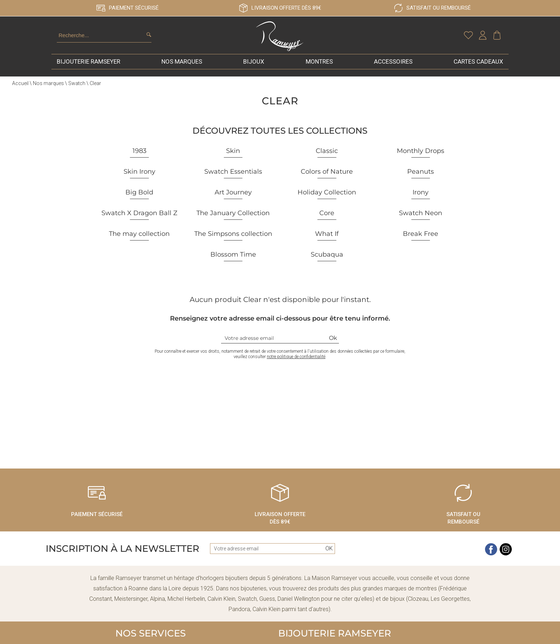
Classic (327, 159)
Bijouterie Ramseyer (88, 69)
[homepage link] (280, 41)
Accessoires (393, 69)
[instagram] (506, 561)
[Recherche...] (95, 39)
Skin (233, 159)
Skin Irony (139, 179)
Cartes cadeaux (478, 69)
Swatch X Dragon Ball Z (139, 221)
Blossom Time (233, 262)
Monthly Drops (420, 159)
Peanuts (420, 179)
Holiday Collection (327, 200)
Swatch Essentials (233, 179)
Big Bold (139, 200)
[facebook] (491, 561)
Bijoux (253, 69)
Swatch (76, 91)
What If (327, 242)
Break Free (420, 242)
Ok (333, 345)
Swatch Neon (420, 221)
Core (326, 221)
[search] (148, 39)
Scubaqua (327, 262)
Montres (319, 69)
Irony (420, 200)
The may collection (139, 242)
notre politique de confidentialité (296, 364)
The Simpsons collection (233, 242)
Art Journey (233, 200)
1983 (139, 159)
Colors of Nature (327, 179)
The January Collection (233, 221)
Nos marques (181, 69)
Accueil (20, 91)
